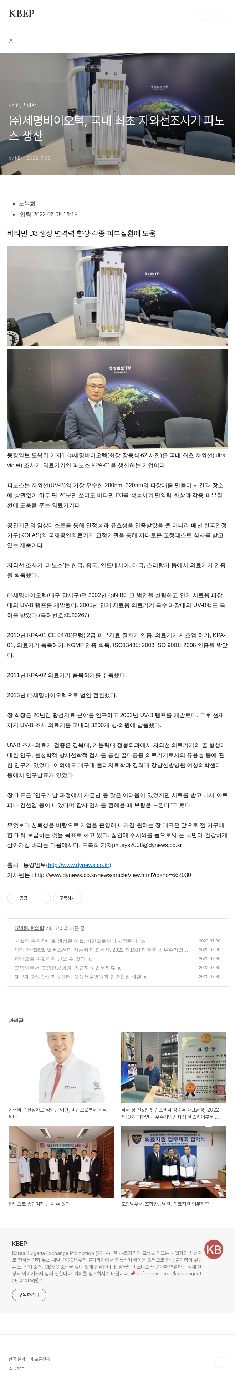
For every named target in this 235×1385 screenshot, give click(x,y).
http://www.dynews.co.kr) (79, 865)
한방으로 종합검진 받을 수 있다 (50, 959)
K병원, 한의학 (29, 928)
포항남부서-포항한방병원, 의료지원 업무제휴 (65, 968)
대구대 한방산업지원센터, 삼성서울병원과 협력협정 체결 (78, 976)
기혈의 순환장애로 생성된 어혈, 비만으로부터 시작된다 (76, 941)
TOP (220, 1362)
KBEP (21, 14)
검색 (205, 14)
